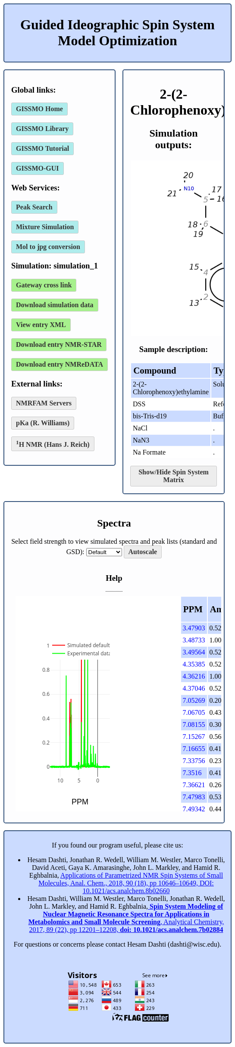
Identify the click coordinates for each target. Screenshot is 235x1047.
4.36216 (194, 676)
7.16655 (194, 748)
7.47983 (194, 797)
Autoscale (142, 551)
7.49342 (194, 809)
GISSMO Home (39, 108)
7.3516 (192, 772)
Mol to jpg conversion (48, 246)
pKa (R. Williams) (42, 423)
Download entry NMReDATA (59, 364)
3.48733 (194, 640)
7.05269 (194, 700)
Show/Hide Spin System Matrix (173, 475)
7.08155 (194, 724)
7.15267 (194, 736)
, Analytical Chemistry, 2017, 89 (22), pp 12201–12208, (126, 918)
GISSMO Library (42, 128)
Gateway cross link (44, 285)
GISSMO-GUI (37, 168)
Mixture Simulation (45, 227)
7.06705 (194, 712)
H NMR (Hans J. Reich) (53, 443)
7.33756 (194, 760)
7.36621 (194, 784)
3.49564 (194, 652)
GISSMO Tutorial (42, 148)
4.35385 (194, 664)
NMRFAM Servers (44, 403)
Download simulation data (55, 304)
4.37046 (194, 688)
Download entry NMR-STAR (59, 344)
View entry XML (41, 324)
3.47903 (194, 628)
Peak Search (34, 207)
